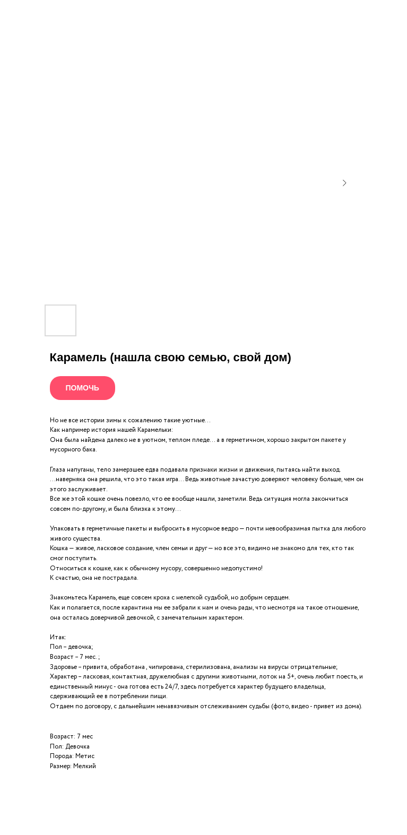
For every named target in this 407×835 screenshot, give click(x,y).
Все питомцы (38, 15)
